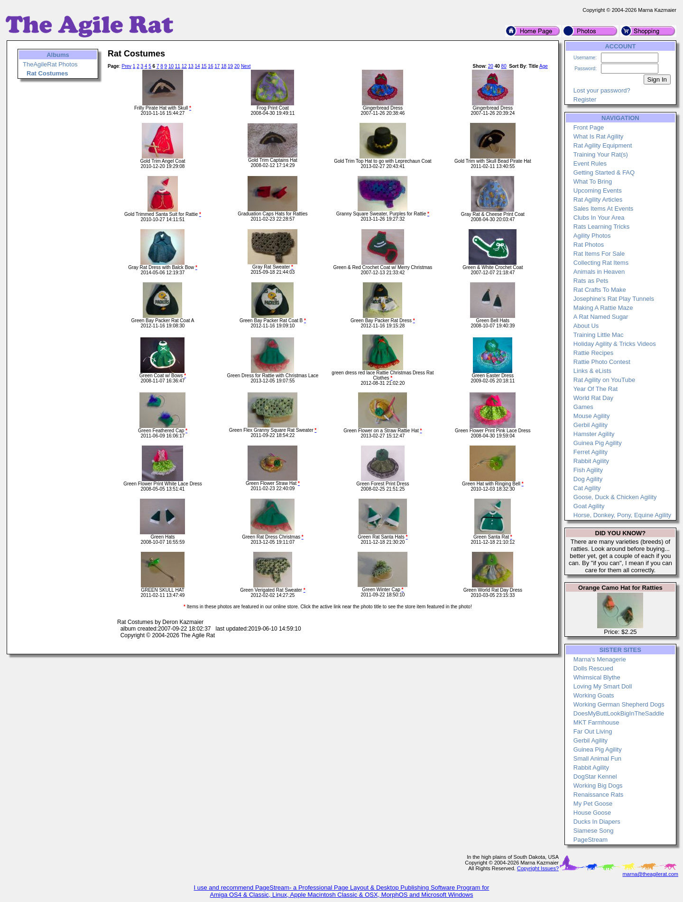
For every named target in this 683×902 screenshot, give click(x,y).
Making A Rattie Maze (603, 307)
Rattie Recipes (593, 352)
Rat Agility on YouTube (604, 379)
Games (583, 406)
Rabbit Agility (591, 461)
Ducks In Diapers (596, 821)
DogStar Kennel (595, 776)
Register (584, 99)
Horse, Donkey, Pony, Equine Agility (622, 515)
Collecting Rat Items (600, 262)
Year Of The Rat (595, 388)
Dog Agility (587, 479)
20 (237, 66)
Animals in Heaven (599, 271)
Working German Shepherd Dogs (619, 704)
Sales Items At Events (603, 208)
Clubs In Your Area (599, 217)
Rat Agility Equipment (602, 145)
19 (230, 66)
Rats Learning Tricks (601, 226)
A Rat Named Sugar (600, 316)
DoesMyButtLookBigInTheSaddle (619, 713)
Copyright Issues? (538, 868)
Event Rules (590, 163)
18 (223, 66)
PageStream (590, 839)
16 (210, 66)
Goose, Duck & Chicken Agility (615, 497)
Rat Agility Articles (597, 199)
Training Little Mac (598, 334)
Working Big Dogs (598, 785)
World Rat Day (593, 397)
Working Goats (593, 695)
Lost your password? (601, 90)
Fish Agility (588, 470)
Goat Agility (589, 506)
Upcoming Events (597, 190)
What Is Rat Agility (598, 136)
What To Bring (592, 181)
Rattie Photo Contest (601, 361)
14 (197, 66)
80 (504, 66)
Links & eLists (592, 370)
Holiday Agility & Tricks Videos (614, 343)
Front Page (588, 127)
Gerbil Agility (590, 424)
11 (177, 66)
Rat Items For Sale (599, 253)
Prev (126, 66)
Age (543, 66)
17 (217, 66)
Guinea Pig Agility (597, 442)
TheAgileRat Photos (50, 64)
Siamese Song (593, 830)
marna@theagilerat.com (650, 874)
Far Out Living (592, 731)
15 (203, 66)
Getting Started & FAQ (604, 172)
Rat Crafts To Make (599, 289)
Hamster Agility (594, 433)
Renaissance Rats (598, 794)
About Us (586, 325)
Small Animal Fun (597, 758)
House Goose (592, 812)
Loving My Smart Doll (602, 686)
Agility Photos (592, 235)
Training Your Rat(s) (600, 154)
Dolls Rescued (593, 668)
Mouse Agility (591, 415)
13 (191, 66)
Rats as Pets (591, 280)
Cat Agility (587, 488)
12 (184, 66)
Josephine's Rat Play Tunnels (613, 298)
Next (246, 66)
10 (171, 66)
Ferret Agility (590, 452)
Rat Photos (588, 244)
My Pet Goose (592, 803)
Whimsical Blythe (596, 677)
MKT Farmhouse (596, 722)
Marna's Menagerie (599, 659)
